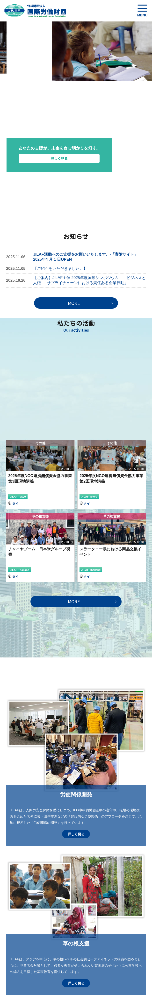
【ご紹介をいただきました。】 (60, 269)
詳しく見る (88, 158)
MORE (74, 303)
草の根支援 (40, 516)
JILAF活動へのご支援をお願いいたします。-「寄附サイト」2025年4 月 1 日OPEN (85, 256)
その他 (40, 443)
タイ (15, 503)
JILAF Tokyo (18, 496)
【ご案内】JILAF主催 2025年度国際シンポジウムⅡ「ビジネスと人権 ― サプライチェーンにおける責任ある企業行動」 (89, 280)
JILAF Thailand (19, 569)
